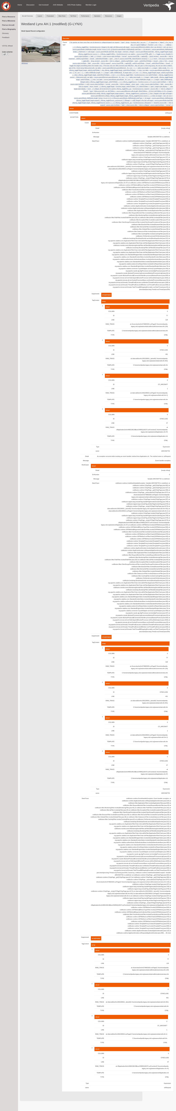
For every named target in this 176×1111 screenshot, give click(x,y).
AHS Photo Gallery (74, 5)
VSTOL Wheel (7, 46)
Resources (108, 16)
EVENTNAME (74, 113)
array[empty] (106, 295)
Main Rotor (62, 16)
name (97, 451)
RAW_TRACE (110, 324)
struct (72, 108)
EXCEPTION (74, 117)
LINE (112, 320)
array (104, 301)
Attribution (25, 63)
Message (96, 136)
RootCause (85, 465)
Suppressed (95, 293)
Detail (97, 128)
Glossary (5, 33)
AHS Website (58, 5)
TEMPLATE (110, 330)
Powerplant (50, 16)
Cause (87, 122)
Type (97, 447)
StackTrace (95, 141)
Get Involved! (44, 5)
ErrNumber (95, 132)
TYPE (113, 335)
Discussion (30, 5)
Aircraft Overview (27, 16)
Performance (85, 16)
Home (20, 5)
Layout (40, 16)
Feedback (5, 37)
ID (113, 315)
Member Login (91, 5)
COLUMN (111, 311)
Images (119, 16)
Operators (97, 16)
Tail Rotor (73, 16)
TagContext (95, 300)
